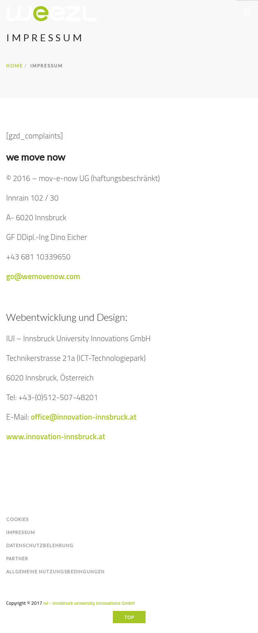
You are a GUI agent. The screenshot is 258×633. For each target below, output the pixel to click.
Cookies (17, 519)
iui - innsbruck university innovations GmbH (89, 603)
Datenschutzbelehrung (40, 545)
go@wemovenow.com (43, 276)
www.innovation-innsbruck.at (55, 436)
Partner (17, 558)
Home (14, 65)
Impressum (20, 532)
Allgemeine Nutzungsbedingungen (55, 571)
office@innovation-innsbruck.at (84, 417)
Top (129, 617)
